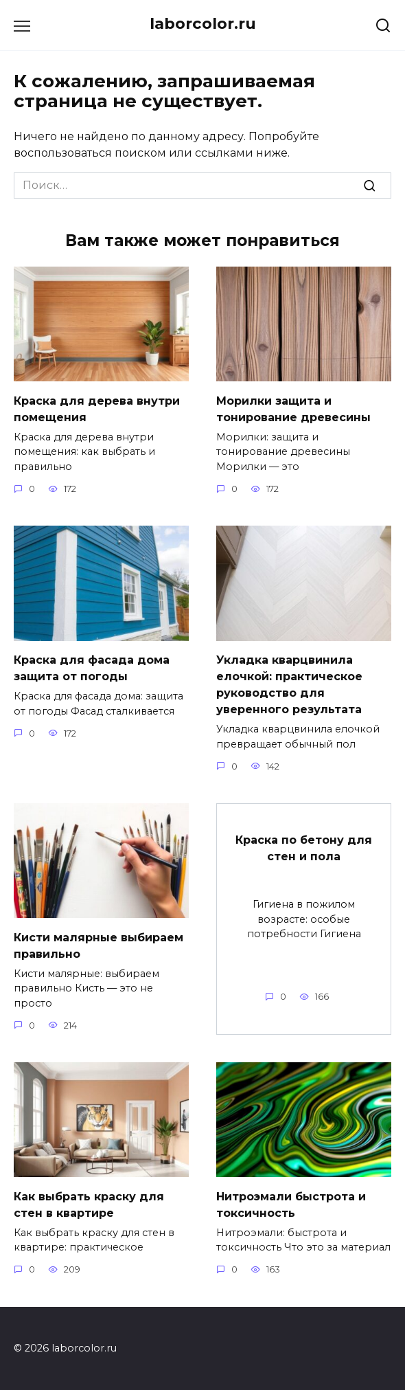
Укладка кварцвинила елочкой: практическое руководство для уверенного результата (289, 684)
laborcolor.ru (203, 23)
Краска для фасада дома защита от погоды (92, 668)
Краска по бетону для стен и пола (303, 847)
